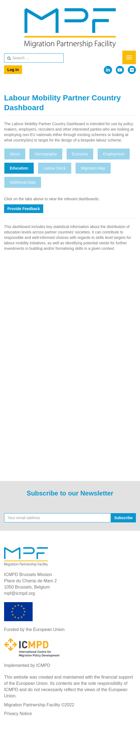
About (15, 154)
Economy (80, 154)
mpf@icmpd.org (19, 593)
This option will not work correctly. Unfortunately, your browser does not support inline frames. (70, 361)
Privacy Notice (18, 713)
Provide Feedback (23, 209)
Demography (46, 154)
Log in (13, 69)
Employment (113, 154)
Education (19, 168)
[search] (34, 58)
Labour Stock (54, 168)
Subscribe (123, 518)
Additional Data (23, 182)
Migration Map (93, 168)
